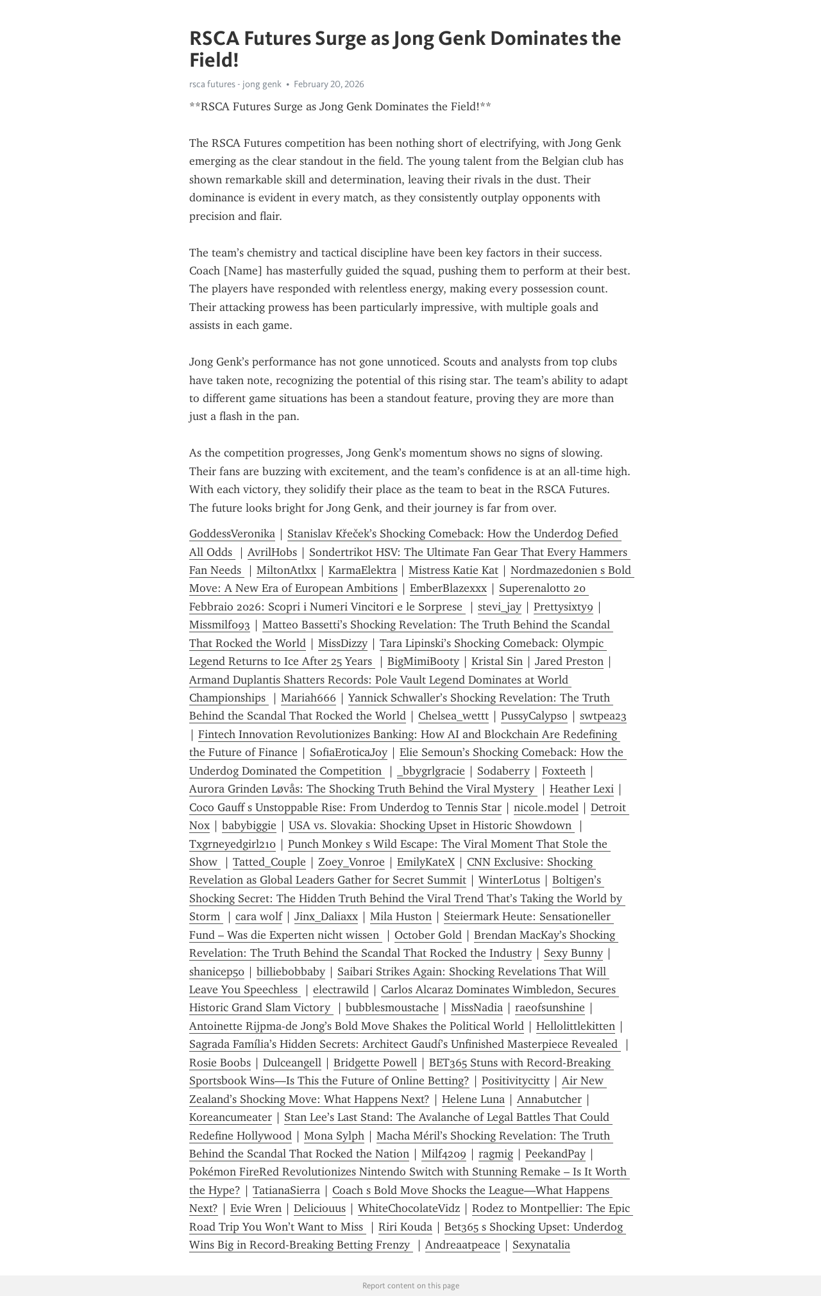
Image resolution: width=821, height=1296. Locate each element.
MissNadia (477, 1007)
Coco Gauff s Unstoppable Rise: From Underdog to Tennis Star (345, 807)
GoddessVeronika (232, 533)
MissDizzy (343, 643)
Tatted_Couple (269, 862)
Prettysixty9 (563, 607)
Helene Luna (473, 1099)
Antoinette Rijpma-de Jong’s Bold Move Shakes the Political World (356, 1026)
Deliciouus (320, 1208)
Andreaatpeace (462, 1245)
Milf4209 (443, 1154)
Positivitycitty (516, 1080)
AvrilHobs (272, 552)
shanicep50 (216, 971)
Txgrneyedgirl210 (232, 844)
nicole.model (546, 807)
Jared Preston (569, 661)
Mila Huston (401, 916)
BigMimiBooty (423, 661)
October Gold (428, 935)
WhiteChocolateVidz (409, 1208)
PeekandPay (555, 1154)
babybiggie (249, 825)
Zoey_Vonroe (351, 862)
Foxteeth (564, 771)
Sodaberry (503, 771)
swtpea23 (603, 716)
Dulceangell (292, 1063)
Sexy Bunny (573, 953)
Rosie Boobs (220, 1063)
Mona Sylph (334, 1136)
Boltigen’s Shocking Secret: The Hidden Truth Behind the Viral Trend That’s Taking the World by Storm (407, 898)
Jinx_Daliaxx (326, 916)
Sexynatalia (541, 1245)
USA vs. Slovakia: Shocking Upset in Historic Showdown (432, 825)
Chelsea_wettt (453, 716)
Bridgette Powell (375, 1063)
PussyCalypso (534, 716)
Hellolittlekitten (575, 1026)
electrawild (341, 989)
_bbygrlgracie (431, 771)
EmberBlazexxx (448, 588)
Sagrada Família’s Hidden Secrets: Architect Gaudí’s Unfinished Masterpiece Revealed (405, 1044)
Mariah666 (308, 698)
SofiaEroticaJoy (348, 752)
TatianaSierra (286, 1190)
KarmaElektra (362, 570)
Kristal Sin (497, 661)
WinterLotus (509, 880)
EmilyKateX (426, 862)
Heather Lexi (582, 789)
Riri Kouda (405, 1227)
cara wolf (258, 916)
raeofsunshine (550, 1007)
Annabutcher (549, 1099)
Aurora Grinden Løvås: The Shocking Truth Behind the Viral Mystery (363, 789)
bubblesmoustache (392, 1007)
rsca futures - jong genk (235, 84)
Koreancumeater (230, 1117)
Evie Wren (256, 1208)
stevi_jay (499, 607)
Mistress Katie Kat (453, 570)
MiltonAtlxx (286, 570)
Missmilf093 (219, 625)
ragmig (495, 1154)
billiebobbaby (291, 971)
